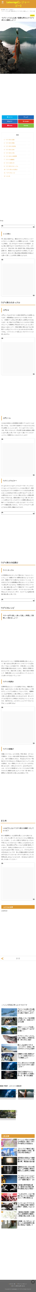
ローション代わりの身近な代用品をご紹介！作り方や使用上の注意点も (26, 1141)
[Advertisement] (18, 94)
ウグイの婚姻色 (9, 159)
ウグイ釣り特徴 (9, 143)
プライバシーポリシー (22, 1283)
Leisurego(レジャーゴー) (18, 4)
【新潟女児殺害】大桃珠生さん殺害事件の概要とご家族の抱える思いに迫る (26, 1214)
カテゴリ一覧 (12, 1283)
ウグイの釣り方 (9, 163)
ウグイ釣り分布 (9, 149)
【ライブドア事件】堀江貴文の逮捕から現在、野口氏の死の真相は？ (26, 1150)
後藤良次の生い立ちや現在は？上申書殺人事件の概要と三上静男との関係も (26, 1169)
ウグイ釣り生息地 (10, 146)
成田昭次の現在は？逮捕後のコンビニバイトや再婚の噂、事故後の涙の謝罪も (26, 1160)
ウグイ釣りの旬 (9, 153)
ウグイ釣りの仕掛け (11, 169)
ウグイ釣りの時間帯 (10, 156)
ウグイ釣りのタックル (11, 166)
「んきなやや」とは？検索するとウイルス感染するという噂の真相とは (26, 1195)
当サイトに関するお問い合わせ (18, 1285)
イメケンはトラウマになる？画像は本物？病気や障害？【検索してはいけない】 (26, 1205)
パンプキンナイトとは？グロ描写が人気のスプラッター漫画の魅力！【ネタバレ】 (26, 1178)
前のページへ (2, 958)
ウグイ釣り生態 (9, 139)
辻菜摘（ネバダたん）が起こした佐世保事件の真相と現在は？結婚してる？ (26, 1223)
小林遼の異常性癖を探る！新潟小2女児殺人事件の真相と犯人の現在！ (26, 1186)
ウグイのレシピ (9, 173)
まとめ (7, 176)
